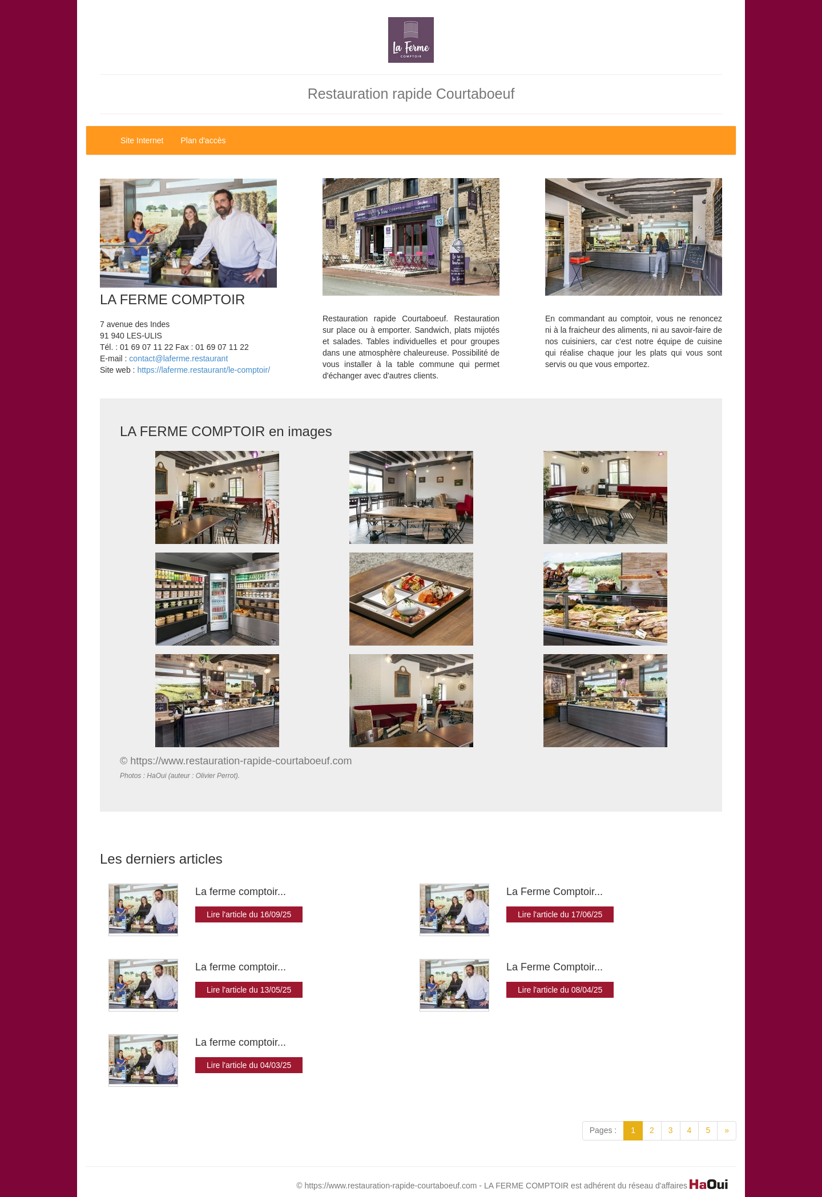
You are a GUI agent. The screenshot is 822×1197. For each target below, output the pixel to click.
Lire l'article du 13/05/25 (249, 989)
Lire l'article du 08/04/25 (560, 989)
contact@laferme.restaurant (178, 358)
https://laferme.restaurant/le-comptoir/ (203, 369)
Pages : (603, 1130)
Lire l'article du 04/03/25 (249, 1065)
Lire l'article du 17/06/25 (560, 914)
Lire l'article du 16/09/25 (249, 914)
